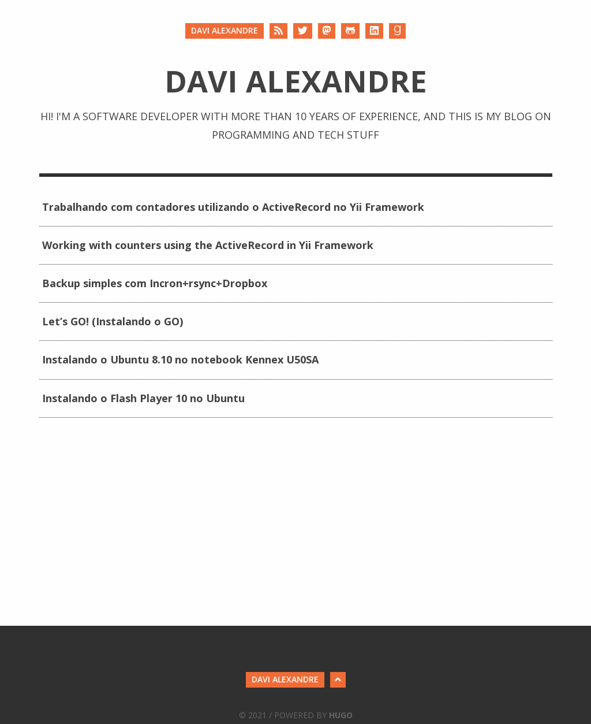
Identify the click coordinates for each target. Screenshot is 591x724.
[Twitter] (302, 31)
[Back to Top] (338, 680)
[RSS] (278, 31)
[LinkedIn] (374, 31)
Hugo (341, 715)
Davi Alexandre (224, 30)
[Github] (350, 31)
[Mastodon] (326, 31)
